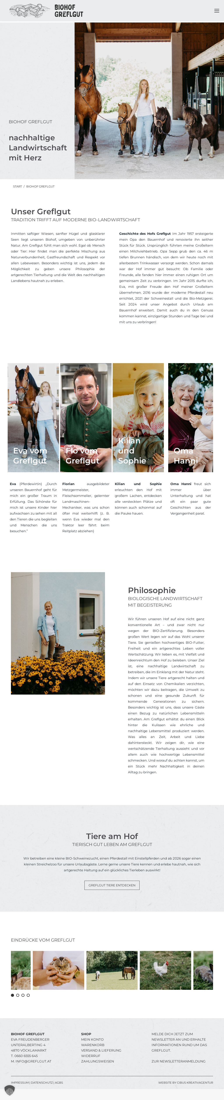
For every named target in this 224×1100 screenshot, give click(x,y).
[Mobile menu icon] (217, 11)
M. (31, 1061)
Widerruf (90, 1056)
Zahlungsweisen (97, 1061)
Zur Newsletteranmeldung (179, 1061)
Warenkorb (92, 1045)
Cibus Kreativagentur (195, 1082)
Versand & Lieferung (101, 1050)
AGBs (59, 1082)
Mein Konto (92, 1039)
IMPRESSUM (20, 1082)
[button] (12, 995)
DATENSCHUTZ (42, 1082)
